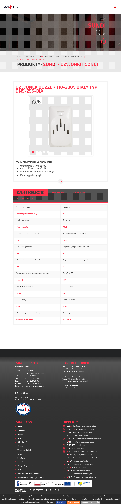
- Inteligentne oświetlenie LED (81, 426)
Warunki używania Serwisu (28, 474)
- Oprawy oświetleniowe (81, 429)
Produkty (21, 430)
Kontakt (20, 462)
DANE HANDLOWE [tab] (59, 192)
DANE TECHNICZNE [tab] (30, 193)
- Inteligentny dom (78, 445)
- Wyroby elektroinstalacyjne (81, 477)
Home (19, 426)
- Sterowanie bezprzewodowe (84, 439)
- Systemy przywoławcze (80, 464)
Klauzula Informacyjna (91, 502)
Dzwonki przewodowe (72, 57)
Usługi (20, 434)
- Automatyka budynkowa (79, 432)
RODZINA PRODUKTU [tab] (25, 199)
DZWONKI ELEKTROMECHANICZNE (31, 59)
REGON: (65, 369)
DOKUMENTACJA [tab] (79, 192)
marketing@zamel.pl (33, 383)
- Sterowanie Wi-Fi (77, 435)
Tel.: (17, 376)
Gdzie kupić (22, 442)
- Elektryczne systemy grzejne (82, 451)
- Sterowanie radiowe (78, 471)
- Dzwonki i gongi (48, 57)
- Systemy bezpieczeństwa (80, 442)
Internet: (19, 386)
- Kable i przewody (76, 448)
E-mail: (18, 383)
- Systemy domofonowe (79, 455)
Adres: (18, 371)
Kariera (20, 454)
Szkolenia (21, 458)
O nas (19, 438)
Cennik (20, 446)
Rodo (19, 470)
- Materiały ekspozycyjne (79, 474)
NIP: (64, 366)
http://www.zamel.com (34, 386)
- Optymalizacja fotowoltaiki (83, 458)
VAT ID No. (66, 371)
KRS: (64, 376)
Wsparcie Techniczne (25, 450)
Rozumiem (61, 502)
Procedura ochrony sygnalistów (30, 478)
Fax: (17, 381)
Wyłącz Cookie (73, 502)
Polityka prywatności (25, 466)
